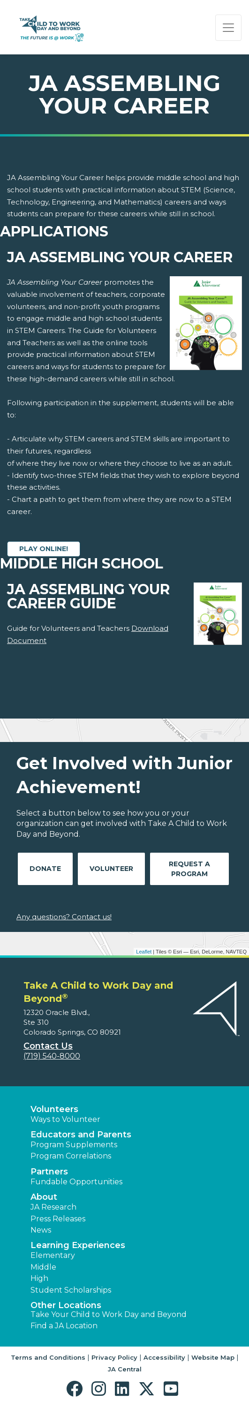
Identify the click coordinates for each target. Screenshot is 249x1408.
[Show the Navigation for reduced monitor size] (228, 28)
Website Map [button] (212, 1357)
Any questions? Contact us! (64, 916)
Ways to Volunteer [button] (65, 1119)
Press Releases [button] (57, 1218)
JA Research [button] (53, 1207)
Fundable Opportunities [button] (76, 1181)
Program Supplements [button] (73, 1144)
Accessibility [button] (164, 1357)
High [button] (39, 1278)
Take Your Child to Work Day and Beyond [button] (108, 1314)
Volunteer (111, 868)
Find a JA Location (64, 1325)
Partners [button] (49, 1171)
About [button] (43, 1197)
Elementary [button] (52, 1255)
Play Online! (43, 549)
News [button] (40, 1230)
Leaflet (143, 951)
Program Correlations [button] (70, 1155)
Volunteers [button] (54, 1109)
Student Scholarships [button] (70, 1290)
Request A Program (189, 869)
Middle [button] (43, 1267)
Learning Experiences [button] (77, 1245)
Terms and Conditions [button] (48, 1357)
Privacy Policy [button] (114, 1357)
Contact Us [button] (48, 1046)
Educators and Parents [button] (80, 1134)
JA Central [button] (125, 1369)
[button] (76, 1389)
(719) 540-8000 (51, 1056)
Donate (45, 868)
